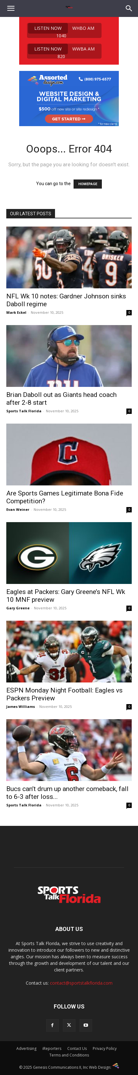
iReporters (51, 1048)
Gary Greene (18, 608)
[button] (11, 8)
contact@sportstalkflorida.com (81, 983)
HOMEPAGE (87, 184)
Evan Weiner (17, 509)
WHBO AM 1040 (61, 30)
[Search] (129, 8)
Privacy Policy (105, 1048)
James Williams (20, 706)
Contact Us (77, 1048)
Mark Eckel (16, 312)
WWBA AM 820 (61, 51)
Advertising (26, 1048)
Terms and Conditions (69, 1055)
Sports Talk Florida (23, 411)
